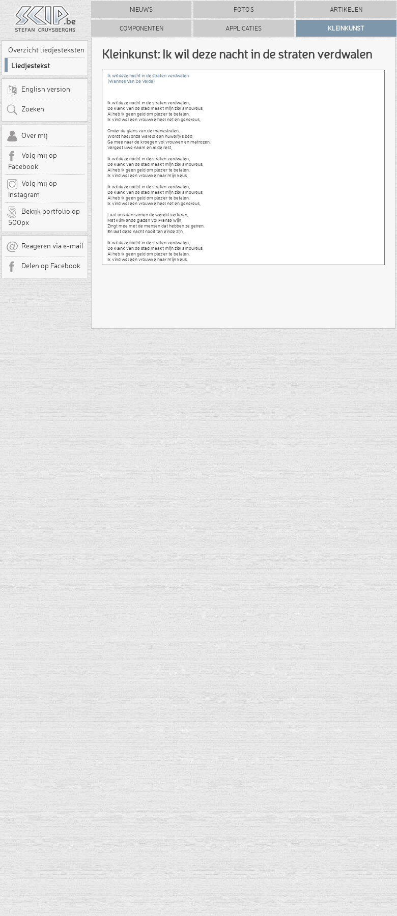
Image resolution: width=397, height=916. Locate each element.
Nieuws (141, 9)
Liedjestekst (30, 66)
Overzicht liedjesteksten (46, 50)
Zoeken (25, 110)
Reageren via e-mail (44, 247)
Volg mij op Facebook (31, 160)
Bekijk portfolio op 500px (43, 216)
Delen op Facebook (43, 267)
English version (38, 90)
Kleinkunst (346, 28)
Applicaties (243, 28)
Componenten (141, 28)
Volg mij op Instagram (31, 188)
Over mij (27, 136)
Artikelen (346, 9)
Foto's (244, 9)
